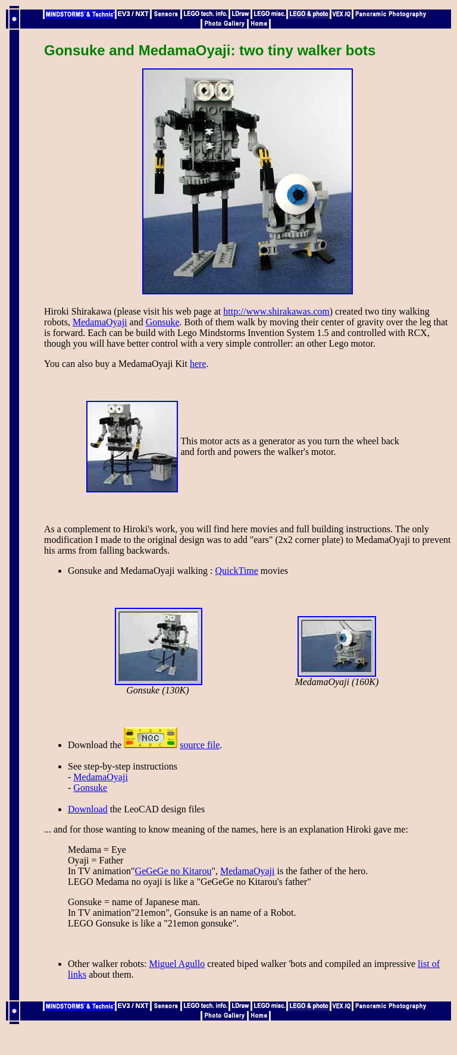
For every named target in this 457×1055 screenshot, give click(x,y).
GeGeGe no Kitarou (173, 871)
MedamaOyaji (100, 322)
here (198, 364)
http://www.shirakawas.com (276, 311)
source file (200, 745)
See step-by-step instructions (122, 766)
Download (88, 809)
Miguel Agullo (177, 964)
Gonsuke (163, 322)
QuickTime (236, 571)
